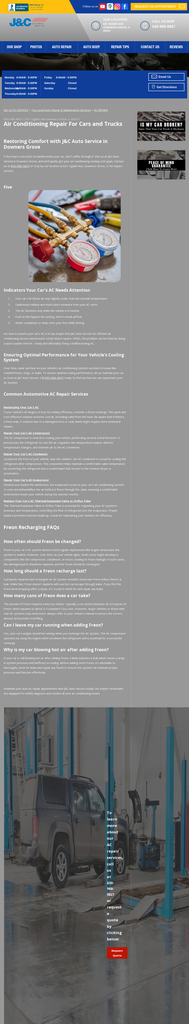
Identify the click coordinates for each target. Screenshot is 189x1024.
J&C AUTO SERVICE (16, 110)
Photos (36, 47)
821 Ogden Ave (36, 119)
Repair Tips (120, 47)
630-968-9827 (163, 26)
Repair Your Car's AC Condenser (26, 454)
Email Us (161, 76)
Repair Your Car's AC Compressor (27, 433)
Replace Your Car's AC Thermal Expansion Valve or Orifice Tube (47, 501)
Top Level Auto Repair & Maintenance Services (61, 110)
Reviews (176, 47)
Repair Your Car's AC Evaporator (26, 480)
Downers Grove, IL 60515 (63, 119)
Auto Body (91, 47)
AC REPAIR (101, 110)
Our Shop (14, 47)
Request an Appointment (160, 6)
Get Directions (164, 87)
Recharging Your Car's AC (21, 407)
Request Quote (117, 953)
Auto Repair (61, 47)
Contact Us (150, 47)
